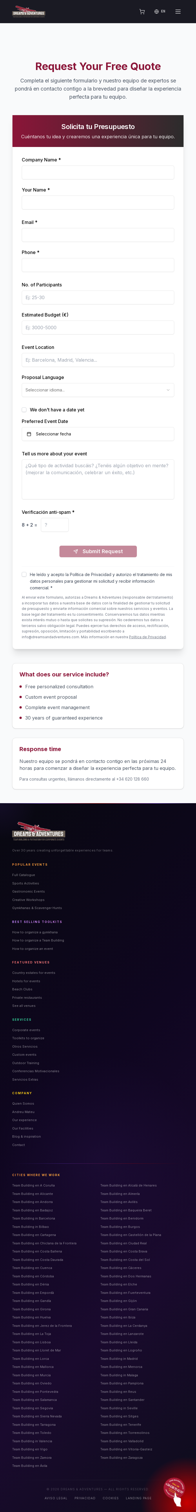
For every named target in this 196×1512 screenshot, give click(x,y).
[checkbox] (24, 409)
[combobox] (98, 390)
